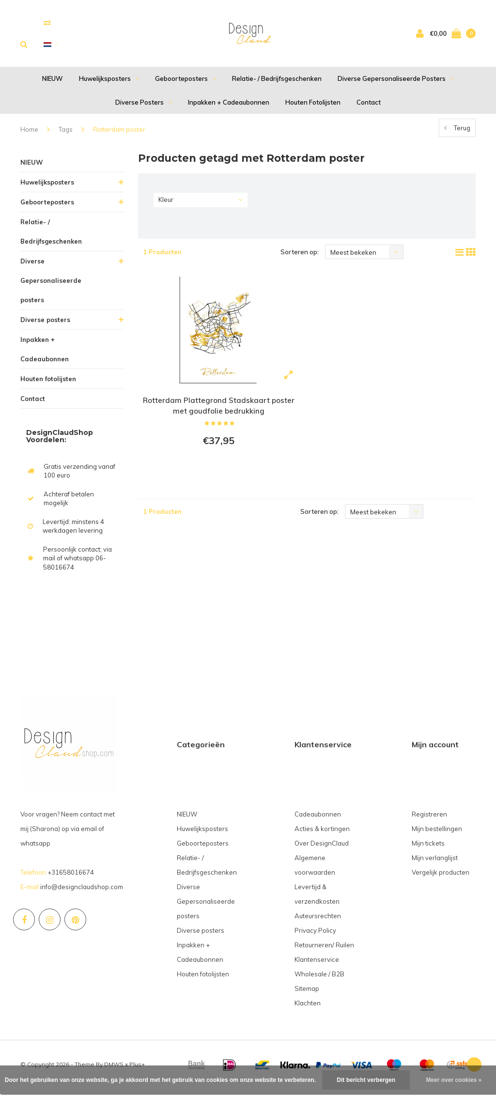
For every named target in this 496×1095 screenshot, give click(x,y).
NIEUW (52, 85)
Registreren (429, 820)
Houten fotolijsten (313, 108)
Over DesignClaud (321, 849)
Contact (368, 108)
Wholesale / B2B (319, 980)
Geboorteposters (185, 85)
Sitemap (306, 994)
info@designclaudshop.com (81, 892)
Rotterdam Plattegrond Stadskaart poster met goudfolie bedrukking (218, 412)
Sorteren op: (299, 258)
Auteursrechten (317, 921)
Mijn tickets (428, 849)
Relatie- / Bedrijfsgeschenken (277, 85)
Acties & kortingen (322, 834)
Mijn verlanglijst (435, 863)
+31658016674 (70, 878)
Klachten (307, 1009)
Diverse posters (143, 108)
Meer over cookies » (453, 1080)
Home (29, 135)
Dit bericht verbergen (366, 1080)
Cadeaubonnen (317, 820)
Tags (66, 135)
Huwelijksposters (109, 85)
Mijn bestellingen (437, 834)
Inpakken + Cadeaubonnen (228, 108)
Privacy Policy (315, 936)
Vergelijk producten (440, 878)
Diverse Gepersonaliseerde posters (396, 85)
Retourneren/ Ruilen (324, 951)
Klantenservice (316, 965)
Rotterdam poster (119, 135)
